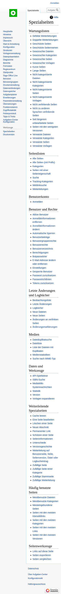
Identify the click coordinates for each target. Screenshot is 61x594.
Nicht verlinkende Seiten (44, 104)
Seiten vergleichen (41, 559)
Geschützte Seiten (41, 43)
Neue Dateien (39, 312)
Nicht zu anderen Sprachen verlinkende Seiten (43, 112)
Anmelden (37, 201)
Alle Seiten (37, 158)
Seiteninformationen (42, 438)
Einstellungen (39, 267)
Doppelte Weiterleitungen (45, 40)
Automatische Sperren (43, 233)
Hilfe (56, 17)
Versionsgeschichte (42, 446)
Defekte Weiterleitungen (44, 36)
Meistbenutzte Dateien (43, 497)
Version (36, 394)
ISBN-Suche (38, 379)
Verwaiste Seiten (40, 142)
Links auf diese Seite (42, 551)
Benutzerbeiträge (41, 237)
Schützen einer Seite (42, 435)
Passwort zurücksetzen (44, 275)
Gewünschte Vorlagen (43, 63)
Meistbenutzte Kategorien (45, 501)
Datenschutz (33, 568)
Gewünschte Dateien (43, 51)
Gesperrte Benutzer (42, 271)
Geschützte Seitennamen (45, 47)
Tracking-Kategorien (42, 181)
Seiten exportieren (41, 555)
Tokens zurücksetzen (43, 283)
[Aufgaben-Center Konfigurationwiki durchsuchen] (53, 10)
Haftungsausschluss (36, 584)
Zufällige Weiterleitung (43, 480)
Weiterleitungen (40, 189)
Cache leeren (39, 415)
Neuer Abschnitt (40, 427)
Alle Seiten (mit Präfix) (43, 162)
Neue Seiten (38, 315)
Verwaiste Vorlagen (42, 146)
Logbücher (37, 308)
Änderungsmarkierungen (44, 327)
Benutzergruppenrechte (44, 241)
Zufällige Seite (39, 465)
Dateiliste (37, 343)
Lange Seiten (39, 70)
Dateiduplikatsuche (42, 339)
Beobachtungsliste (41, 300)
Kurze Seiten (38, 67)
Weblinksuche (39, 185)
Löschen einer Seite (42, 423)
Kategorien (37, 166)
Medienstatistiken (41, 354)
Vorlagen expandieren (43, 398)
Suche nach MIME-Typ (43, 358)
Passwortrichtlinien (41, 279)
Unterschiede (39, 442)
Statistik (36, 391)
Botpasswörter (39, 256)
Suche (35, 177)
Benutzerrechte (40, 244)
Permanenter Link (41, 431)
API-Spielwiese (40, 375)
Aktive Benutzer (40, 214)
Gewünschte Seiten (42, 59)
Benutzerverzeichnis (42, 248)
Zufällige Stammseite (43, 476)
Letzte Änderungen (42, 304)
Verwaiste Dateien (41, 134)
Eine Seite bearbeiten (43, 419)
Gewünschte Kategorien (44, 55)
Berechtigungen (40, 252)
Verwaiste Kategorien (43, 138)
